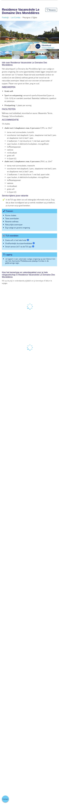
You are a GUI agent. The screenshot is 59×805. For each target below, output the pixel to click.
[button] (51, 10)
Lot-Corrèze (15, 17)
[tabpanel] (29, 165)
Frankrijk (5, 17)
